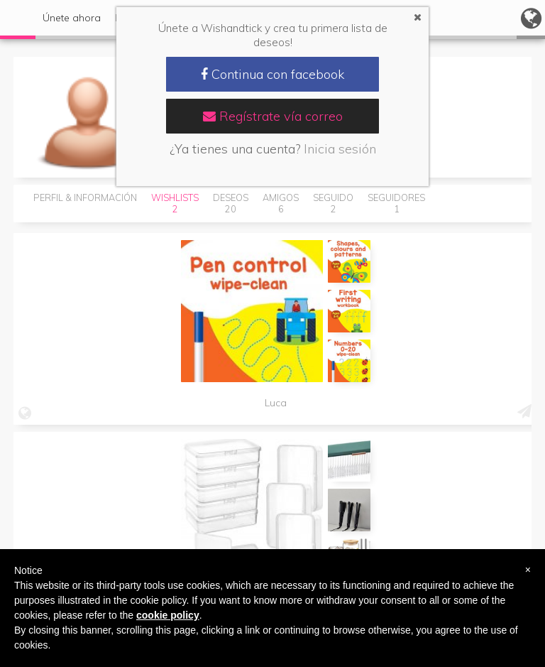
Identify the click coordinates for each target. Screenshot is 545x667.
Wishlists (175, 203)
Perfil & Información (85, 197)
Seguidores (396, 203)
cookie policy (167, 615)
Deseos (230, 203)
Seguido (333, 203)
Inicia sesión (340, 149)
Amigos (281, 203)
